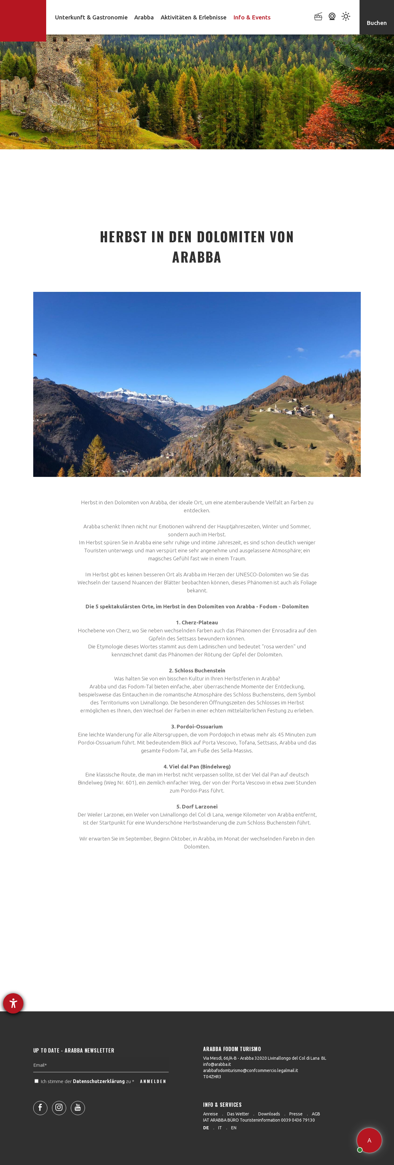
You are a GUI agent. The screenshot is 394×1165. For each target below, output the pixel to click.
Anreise (210, 1113)
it (220, 1127)
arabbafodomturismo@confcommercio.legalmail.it (250, 1070)
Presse (296, 1113)
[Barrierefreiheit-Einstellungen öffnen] (13, 1003)
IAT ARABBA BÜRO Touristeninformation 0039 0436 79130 (259, 1120)
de (206, 1127)
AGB (316, 1113)
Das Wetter (238, 1113)
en (233, 1127)
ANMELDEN (153, 1096)
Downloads (269, 1113)
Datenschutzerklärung (99, 1096)
